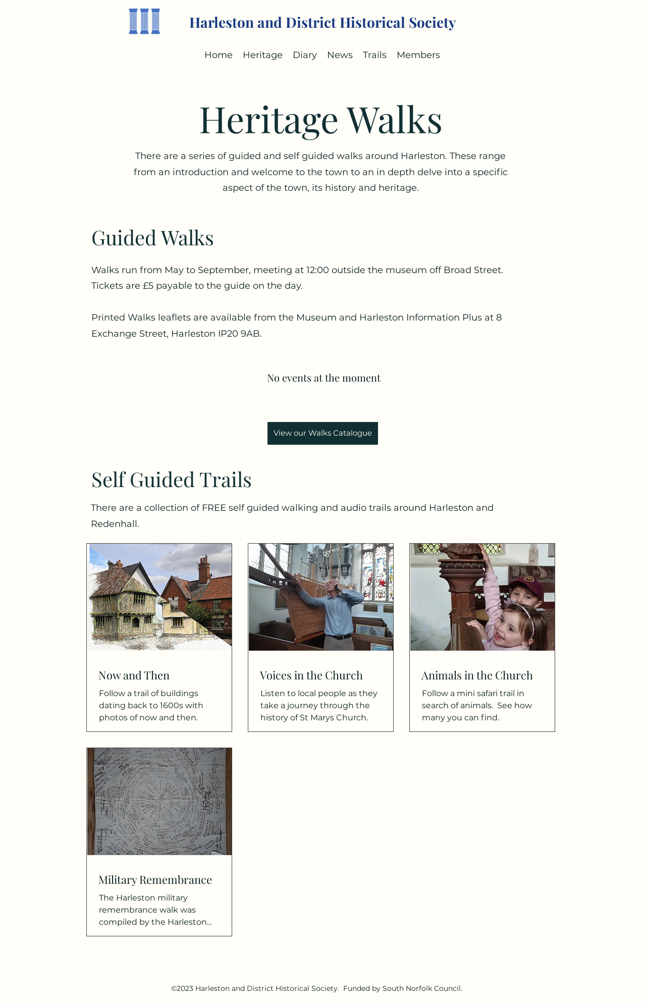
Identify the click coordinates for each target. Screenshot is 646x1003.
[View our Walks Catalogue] (322, 433)
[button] (305, 55)
